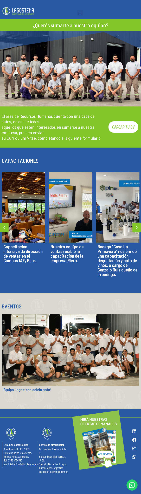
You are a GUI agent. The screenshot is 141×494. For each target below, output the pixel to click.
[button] (80, 13)
